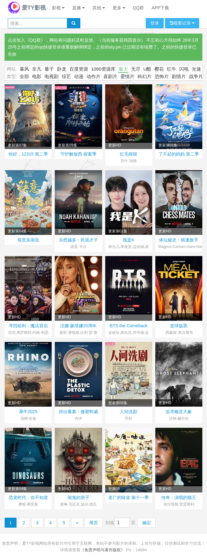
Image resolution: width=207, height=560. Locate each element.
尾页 (93, 522)
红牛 (171, 69)
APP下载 (160, 7)
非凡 (36, 69)
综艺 (66, 76)
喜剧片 (110, 76)
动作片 (94, 76)
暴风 (24, 69)
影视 (58, 8)
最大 (123, 69)
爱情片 (127, 76)
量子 (49, 69)
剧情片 (179, 76)
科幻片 (145, 76)
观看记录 (182, 23)
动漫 (78, 76)
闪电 (184, 69)
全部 (24, 76)
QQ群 (138, 7)
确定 (146, 522)
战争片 (196, 76)
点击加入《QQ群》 (26, 40)
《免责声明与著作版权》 (102, 550)
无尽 (135, 69)
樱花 (159, 69)
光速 (196, 69)
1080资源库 (103, 69)
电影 (36, 76)
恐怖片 (162, 76)
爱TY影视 (27, 8)
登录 (154, 23)
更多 (119, 8)
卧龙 (61, 69)
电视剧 (52, 76)
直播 (78, 8)
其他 (98, 8)
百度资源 (78, 69)
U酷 (147, 69)
